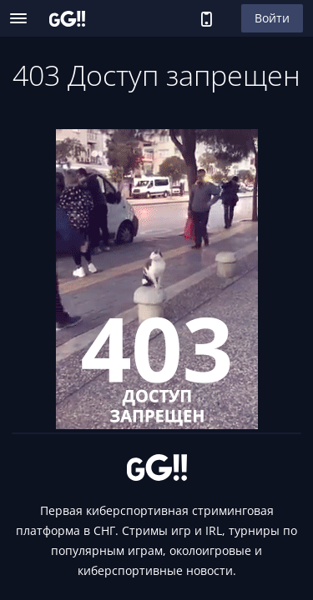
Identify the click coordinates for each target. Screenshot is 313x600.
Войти (272, 18)
